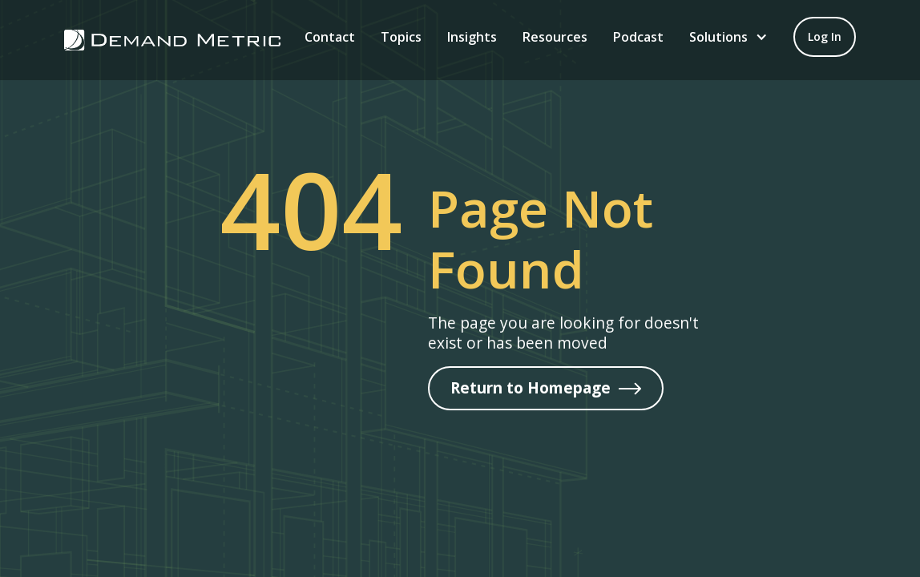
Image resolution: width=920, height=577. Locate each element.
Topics (401, 37)
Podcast (638, 37)
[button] (728, 37)
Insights (472, 37)
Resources (555, 37)
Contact (330, 37)
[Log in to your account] (824, 37)
